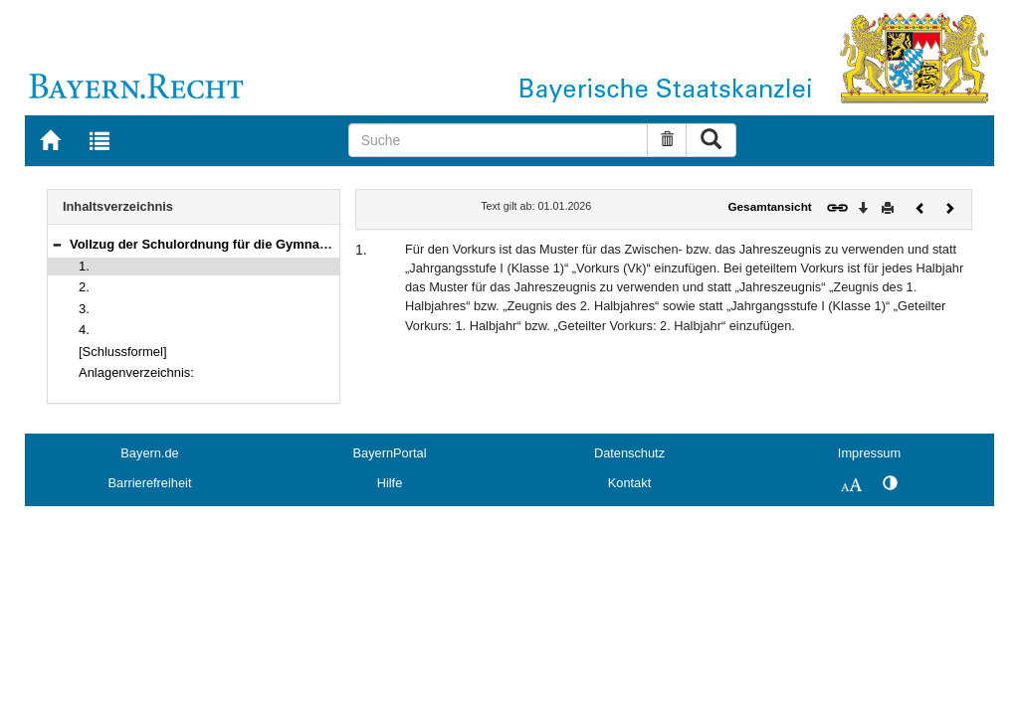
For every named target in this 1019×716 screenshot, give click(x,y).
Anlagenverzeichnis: (136, 372)
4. (84, 329)
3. (84, 308)
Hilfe (390, 482)
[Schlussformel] (123, 351)
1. (84, 266)
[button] (57, 244)
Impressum (869, 453)
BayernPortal (390, 453)
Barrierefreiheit (150, 482)
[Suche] (498, 140)
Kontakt (629, 482)
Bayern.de (149, 453)
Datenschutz (629, 453)
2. (84, 286)
